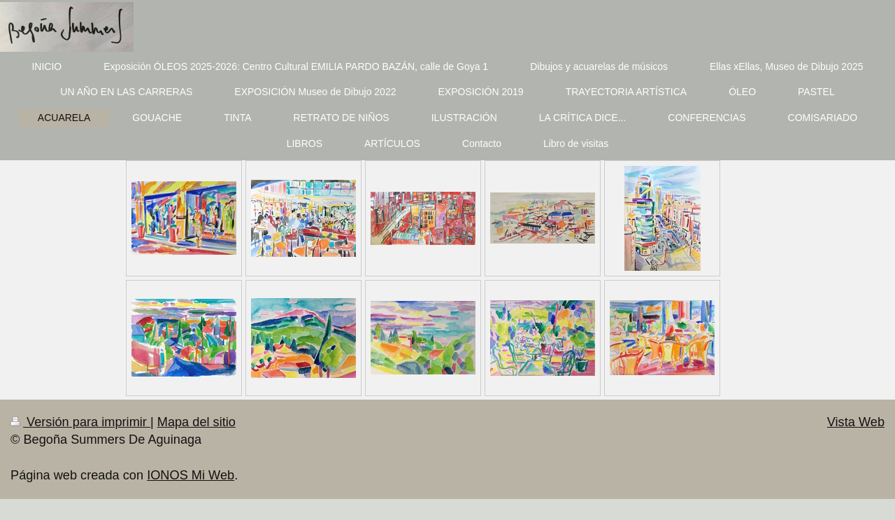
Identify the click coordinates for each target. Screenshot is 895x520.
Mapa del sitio (196, 422)
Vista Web (856, 422)
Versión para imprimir (80, 422)
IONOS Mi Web (190, 475)
